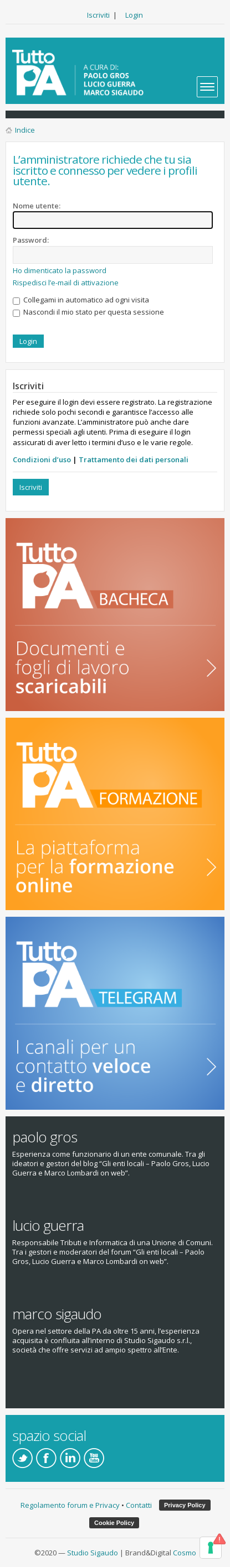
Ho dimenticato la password (59, 270)
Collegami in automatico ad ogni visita (81, 300)
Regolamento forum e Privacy (70, 1505)
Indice (25, 130)
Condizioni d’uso (42, 459)
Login (134, 15)
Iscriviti (98, 15)
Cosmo (184, 1553)
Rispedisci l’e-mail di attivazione (66, 283)
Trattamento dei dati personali (133, 459)
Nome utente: (36, 206)
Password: (31, 240)
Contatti (139, 1505)
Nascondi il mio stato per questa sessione (88, 312)
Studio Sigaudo (92, 1553)
